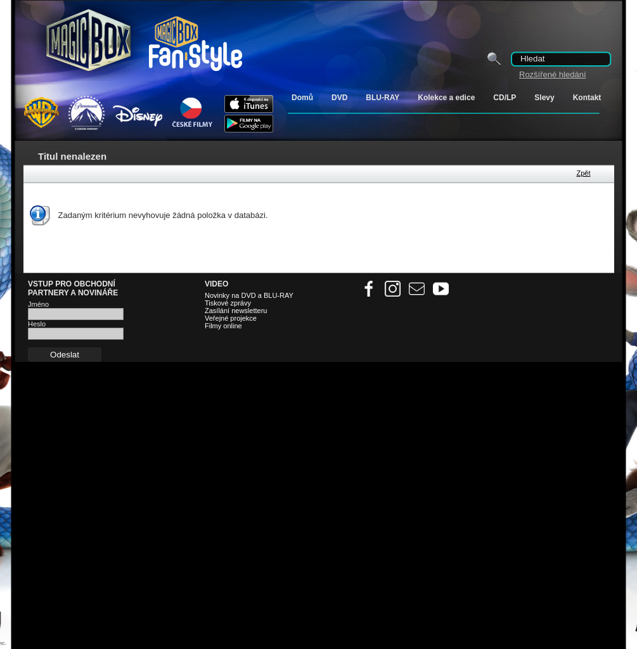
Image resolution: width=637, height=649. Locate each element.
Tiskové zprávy (228, 303)
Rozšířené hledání (552, 74)
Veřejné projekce (231, 318)
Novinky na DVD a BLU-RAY (249, 295)
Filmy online (223, 326)
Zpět (583, 173)
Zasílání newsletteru (236, 310)
